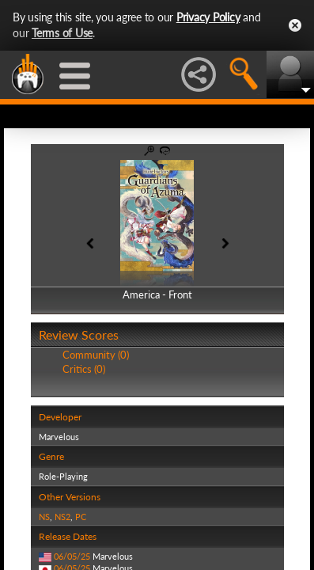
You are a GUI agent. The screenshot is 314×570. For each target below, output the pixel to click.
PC (80, 516)
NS (44, 516)
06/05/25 (72, 556)
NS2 (62, 516)
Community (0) (95, 354)
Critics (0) (83, 369)
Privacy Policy (208, 17)
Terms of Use (62, 33)
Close (295, 25)
